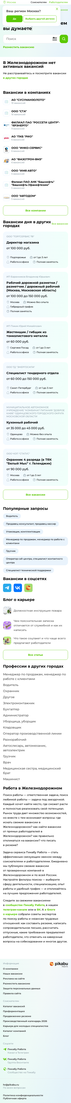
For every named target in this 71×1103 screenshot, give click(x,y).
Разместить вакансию (18, 47)
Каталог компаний (14, 1031)
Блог (6, 1035)
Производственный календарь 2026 (25, 1021)
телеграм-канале (15, 909)
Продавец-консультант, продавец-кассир (31, 523)
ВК (39, 909)
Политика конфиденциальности (23, 1095)
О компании (10, 968)
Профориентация (14, 1011)
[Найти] (64, 39)
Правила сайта (12, 993)
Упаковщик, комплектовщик (23, 531)
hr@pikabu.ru (11, 1084)
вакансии (35, 494)
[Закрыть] (57, 9)
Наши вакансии (13, 973)
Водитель (12, 516)
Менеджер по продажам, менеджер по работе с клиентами (35, 541)
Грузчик (11, 551)
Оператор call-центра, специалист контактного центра (34, 560)
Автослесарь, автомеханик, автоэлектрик (24, 748)
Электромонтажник (19, 703)
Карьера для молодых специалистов (25, 1026)
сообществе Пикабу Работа (24, 905)
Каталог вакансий (14, 1006)
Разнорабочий (14, 739)
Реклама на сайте (14, 978)
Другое (9, 697)
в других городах (15, 78)
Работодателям (58, 2)
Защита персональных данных (21, 988)
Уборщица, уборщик (19, 721)
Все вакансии (60, 223)
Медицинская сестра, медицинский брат (32, 771)
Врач (7, 762)
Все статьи (35, 655)
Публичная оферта (14, 1098)
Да (14, 18)
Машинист (11, 779)
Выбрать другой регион (40, 18)
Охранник (11, 691)
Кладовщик (12, 727)
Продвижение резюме (17, 1016)
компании (35, 210)
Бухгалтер (11, 709)
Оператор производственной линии (32, 733)
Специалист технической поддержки (28, 570)
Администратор (16, 715)
